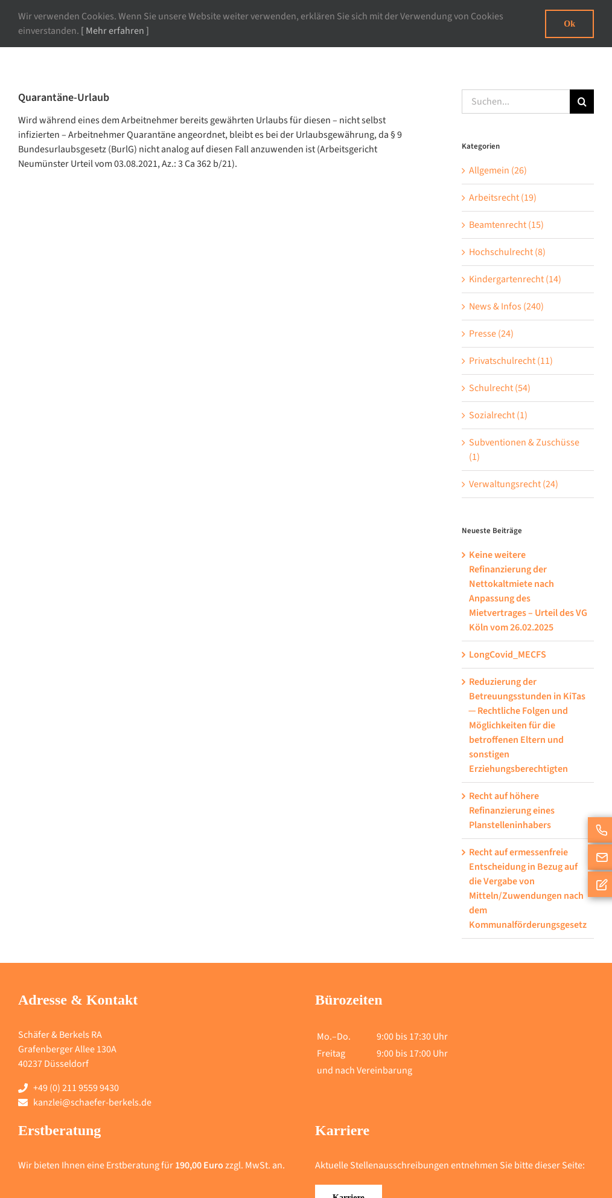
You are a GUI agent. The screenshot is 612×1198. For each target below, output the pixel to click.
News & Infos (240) (506, 306)
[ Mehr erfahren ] (115, 30)
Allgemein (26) (498, 170)
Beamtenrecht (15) (506, 225)
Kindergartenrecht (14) (515, 279)
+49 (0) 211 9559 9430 (76, 1088)
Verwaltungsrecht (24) (513, 484)
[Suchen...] (516, 101)
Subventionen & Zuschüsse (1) (524, 450)
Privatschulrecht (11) (511, 360)
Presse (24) (491, 333)
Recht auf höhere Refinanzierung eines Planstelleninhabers (512, 810)
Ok (569, 23)
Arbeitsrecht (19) (503, 197)
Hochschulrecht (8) (507, 252)
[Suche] (582, 101)
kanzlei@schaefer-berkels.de (92, 1102)
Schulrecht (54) (500, 388)
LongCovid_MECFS (507, 654)
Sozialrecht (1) (498, 415)
